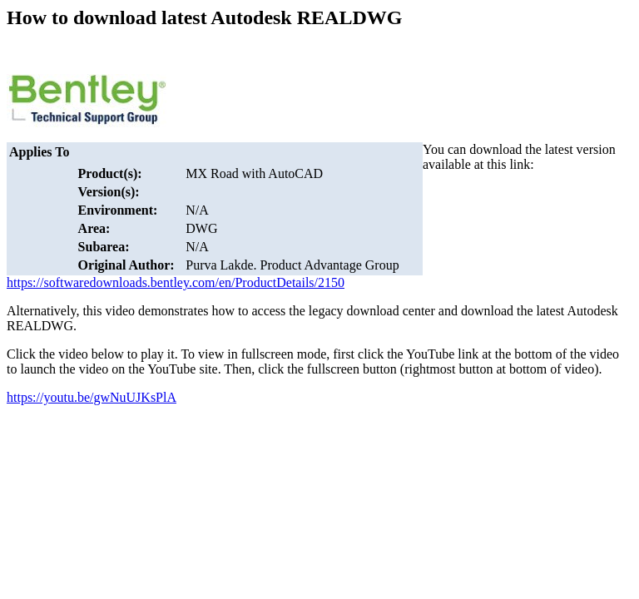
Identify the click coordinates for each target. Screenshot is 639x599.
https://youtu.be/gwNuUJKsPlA (91, 397)
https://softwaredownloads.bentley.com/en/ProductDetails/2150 (175, 282)
